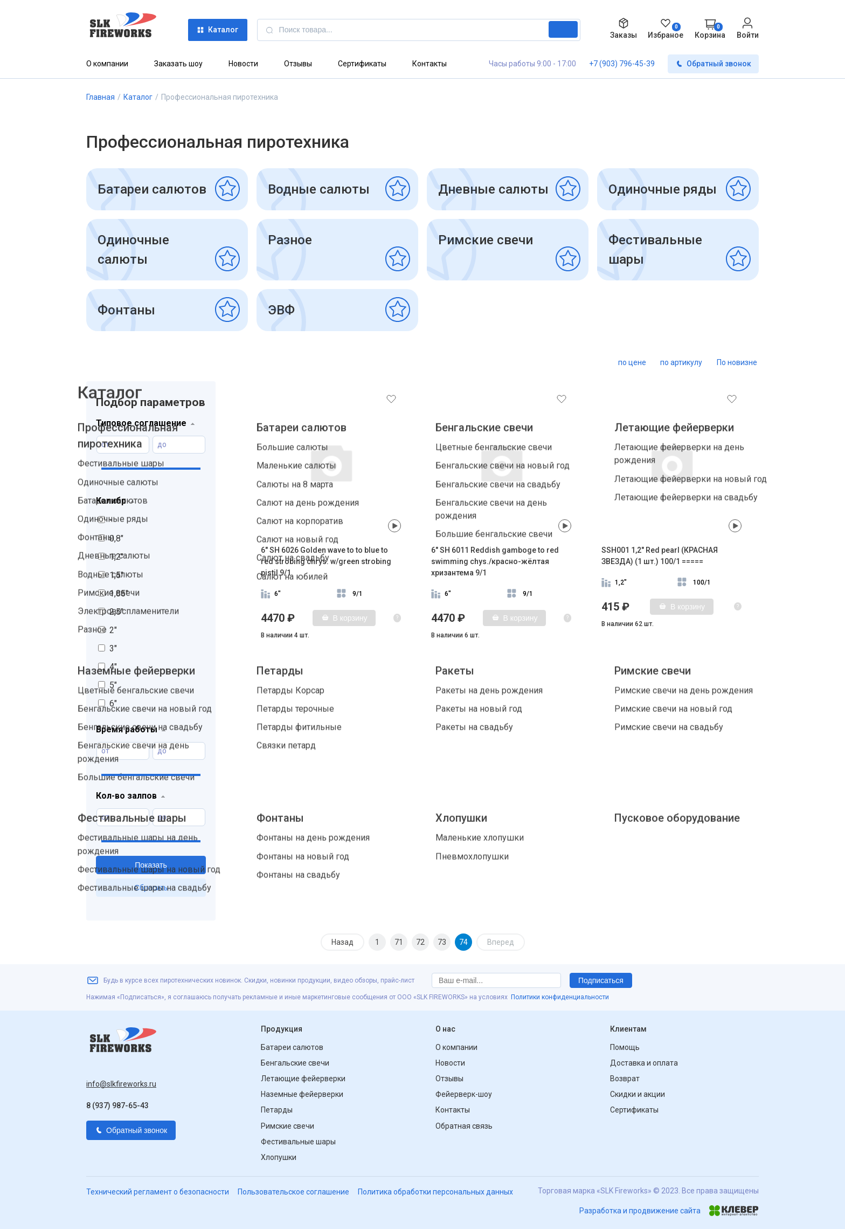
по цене (632, 362)
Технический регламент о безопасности (157, 1191)
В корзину (344, 618)
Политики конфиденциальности (560, 997)
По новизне (737, 362)
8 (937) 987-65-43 (117, 1105)
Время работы (126, 729)
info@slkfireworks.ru (121, 1084)
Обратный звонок (713, 64)
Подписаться (601, 980)
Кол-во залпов (126, 796)
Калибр (111, 501)
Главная (100, 97)
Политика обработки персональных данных (435, 1191)
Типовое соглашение (141, 423)
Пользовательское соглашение (293, 1191)
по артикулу (681, 362)
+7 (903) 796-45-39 (622, 63)
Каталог (217, 30)
